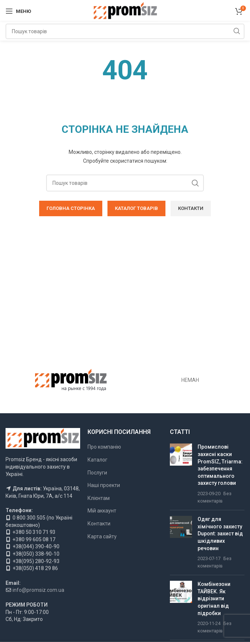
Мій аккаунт (102, 511)
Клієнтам (99, 498)
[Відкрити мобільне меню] (18, 11)
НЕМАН (190, 380)
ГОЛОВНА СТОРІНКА (71, 208)
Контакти (99, 524)
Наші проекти (104, 485)
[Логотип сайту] (125, 11)
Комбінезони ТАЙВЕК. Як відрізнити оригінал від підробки (214, 598)
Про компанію (104, 447)
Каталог (97, 460)
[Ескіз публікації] (181, 473)
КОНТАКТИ (190, 208)
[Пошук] (125, 31)
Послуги (97, 473)
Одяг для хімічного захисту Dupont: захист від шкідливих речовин (220, 533)
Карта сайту (102, 536)
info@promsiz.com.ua (38, 590)
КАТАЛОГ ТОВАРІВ (136, 208)
